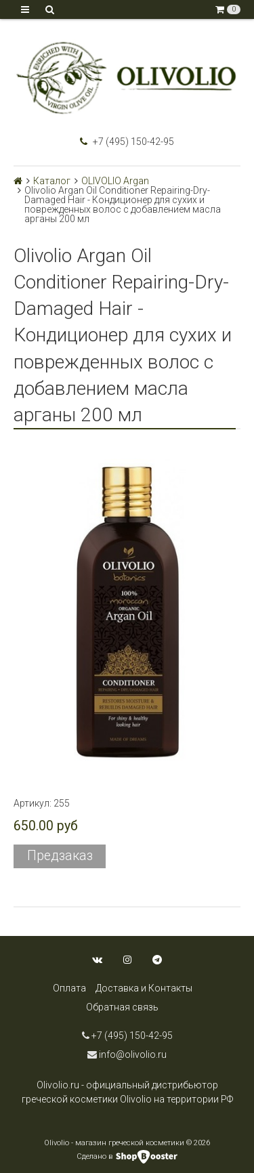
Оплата (69, 988)
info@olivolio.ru (127, 1054)
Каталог (51, 181)
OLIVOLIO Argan (115, 181)
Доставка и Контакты (144, 988)
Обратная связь (122, 1007)
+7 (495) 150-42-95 (127, 141)
